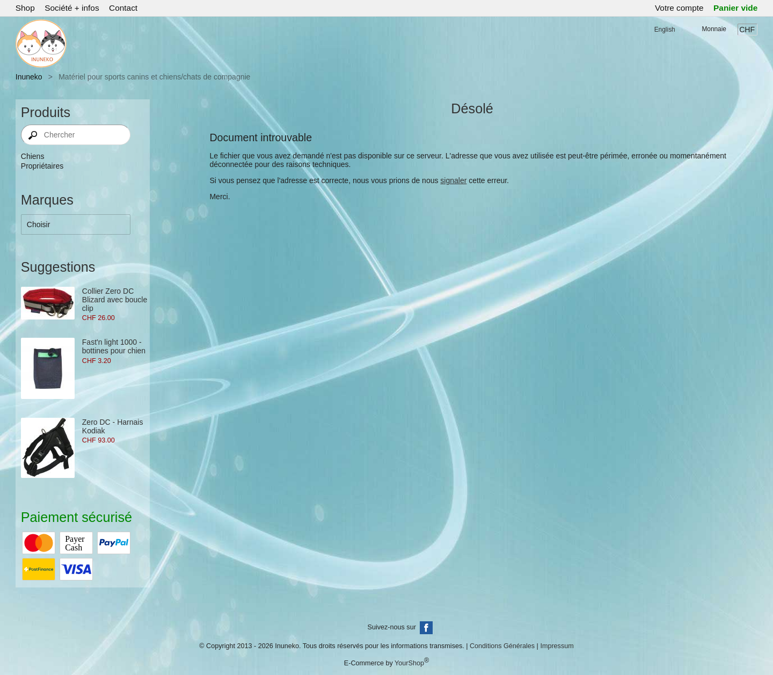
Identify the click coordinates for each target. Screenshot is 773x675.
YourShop (409, 663)
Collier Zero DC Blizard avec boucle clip (114, 300)
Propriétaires (42, 166)
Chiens (33, 156)
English (664, 29)
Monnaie (714, 29)
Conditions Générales (502, 646)
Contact (123, 7)
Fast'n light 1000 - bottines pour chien (113, 346)
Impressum (556, 646)
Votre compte (679, 7)
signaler (453, 180)
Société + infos (72, 7)
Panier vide (735, 7)
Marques (47, 199)
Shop (25, 7)
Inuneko (29, 76)
